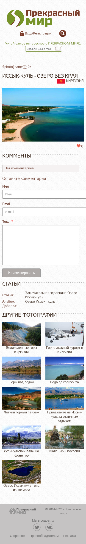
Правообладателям (44, 536)
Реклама (69, 536)
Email (6, 204)
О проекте (17, 536)
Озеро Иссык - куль (40, 302)
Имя (5, 186)
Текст (6, 222)
